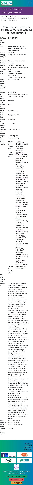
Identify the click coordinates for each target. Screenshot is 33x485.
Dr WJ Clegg (19, 186)
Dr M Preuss (19, 229)
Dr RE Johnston (20, 210)
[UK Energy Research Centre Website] (24, 460)
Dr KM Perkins (20, 223)
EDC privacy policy (16, 483)
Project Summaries (16, 9)
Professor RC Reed (21, 254)
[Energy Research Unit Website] (9, 460)
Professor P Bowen (22, 177)
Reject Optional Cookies (16, 479)
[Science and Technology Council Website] (8, 455)
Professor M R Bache (20, 153)
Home (2, 16)
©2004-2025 (28, 449)
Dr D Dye (18, 204)
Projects (8, 16)
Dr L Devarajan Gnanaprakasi (20, 197)
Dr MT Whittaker (21, 260)
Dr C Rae (18, 244)
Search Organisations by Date (11, 13)
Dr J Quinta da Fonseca (20, 236)
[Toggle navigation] (29, 3)
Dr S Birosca (19, 171)
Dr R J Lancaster (21, 217)
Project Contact (20, 267)
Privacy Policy (28, 447)
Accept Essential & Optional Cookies (16, 476)
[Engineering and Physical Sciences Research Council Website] (24, 455)
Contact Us (28, 443)
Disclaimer (28, 445)
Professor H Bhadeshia (19, 160)
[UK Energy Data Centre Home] (6, 3)
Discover (5, 9)
